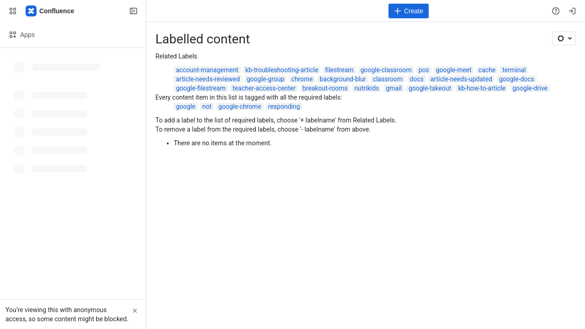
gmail (394, 88)
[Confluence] (50, 11)
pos (424, 70)
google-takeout (430, 88)
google (186, 106)
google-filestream (201, 88)
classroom (388, 79)
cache (487, 70)
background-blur (342, 79)
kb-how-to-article (481, 88)
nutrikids (367, 88)
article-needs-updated (461, 79)
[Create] (408, 11)
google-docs (516, 79)
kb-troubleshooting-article (282, 70)
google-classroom (386, 70)
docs (416, 79)
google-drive (530, 88)
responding (284, 106)
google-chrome (239, 106)
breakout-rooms (325, 88)
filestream (339, 70)
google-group (265, 79)
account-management (207, 70)
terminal (514, 70)
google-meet (454, 70)
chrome (302, 79)
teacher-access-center (264, 88)
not (207, 106)
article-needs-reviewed (208, 79)
